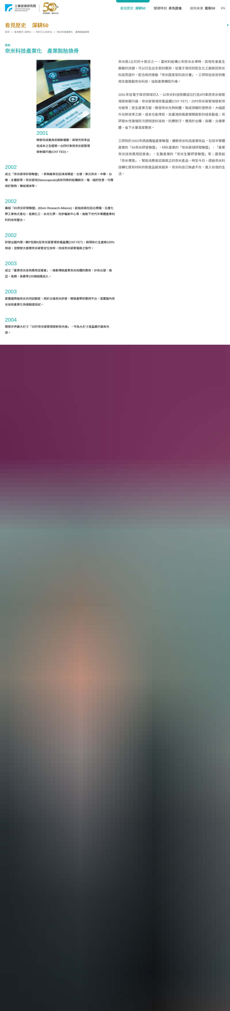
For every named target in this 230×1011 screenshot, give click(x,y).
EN (223, 8)
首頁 (7, 32)
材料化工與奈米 (44, 32)
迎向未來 (202, 8)
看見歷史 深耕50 (22, 32)
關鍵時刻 (168, 8)
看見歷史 (132, 8)
